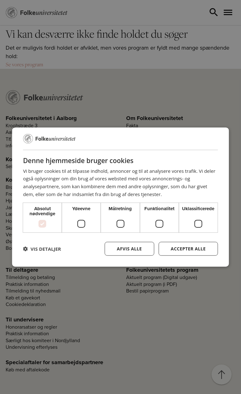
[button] (42, 248)
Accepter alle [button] (188, 248)
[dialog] (120, 197)
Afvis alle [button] (129, 248)
